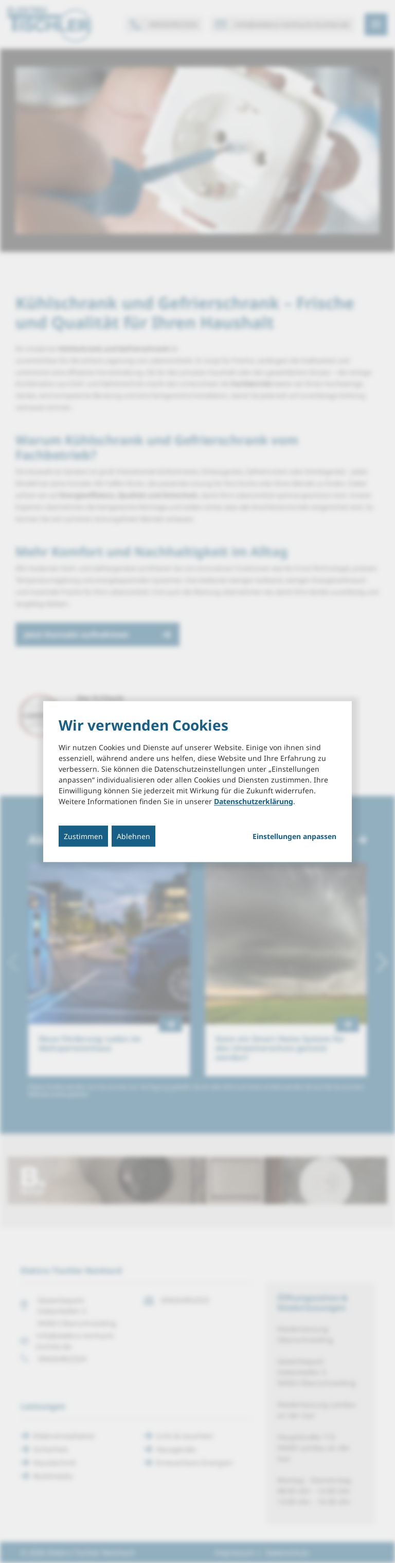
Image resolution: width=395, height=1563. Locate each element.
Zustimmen (83, 836)
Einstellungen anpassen (294, 836)
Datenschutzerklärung (253, 801)
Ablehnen (133, 836)
